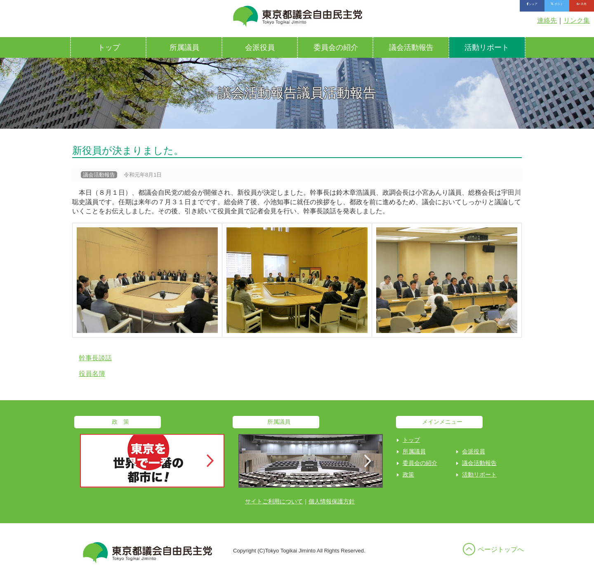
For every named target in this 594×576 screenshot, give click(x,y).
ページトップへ (501, 549)
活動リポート (486, 47)
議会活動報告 (411, 47)
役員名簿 (92, 373)
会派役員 (260, 47)
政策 (408, 474)
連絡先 (547, 20)
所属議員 (184, 47)
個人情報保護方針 (332, 501)
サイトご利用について (274, 501)
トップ (109, 47)
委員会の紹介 (336, 47)
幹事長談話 (95, 357)
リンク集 (576, 20)
